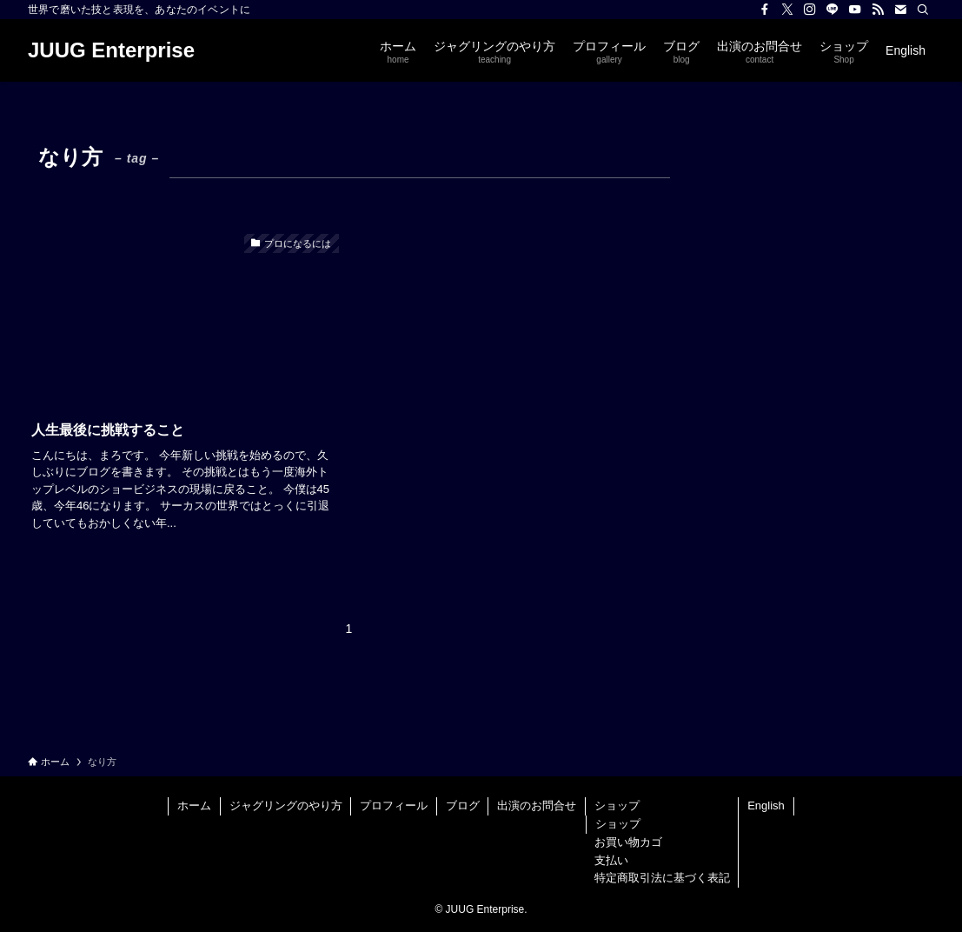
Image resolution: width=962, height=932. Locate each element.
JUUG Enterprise (111, 50)
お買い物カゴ (628, 842)
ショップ (617, 805)
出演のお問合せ (536, 805)
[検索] (923, 9)
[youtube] (855, 9)
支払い (611, 860)
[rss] (877, 9)
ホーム (194, 805)
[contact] (900, 9)
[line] (832, 9)
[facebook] (764, 9)
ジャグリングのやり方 (285, 805)
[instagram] (810, 9)
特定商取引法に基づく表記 (662, 877)
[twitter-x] (787, 9)
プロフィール (394, 805)
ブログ (463, 805)
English (766, 805)
